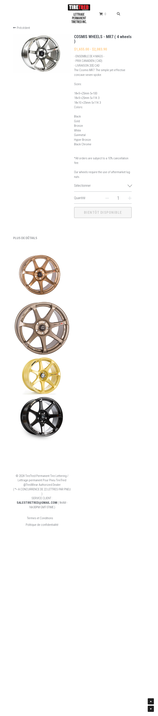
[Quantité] (114, 198)
